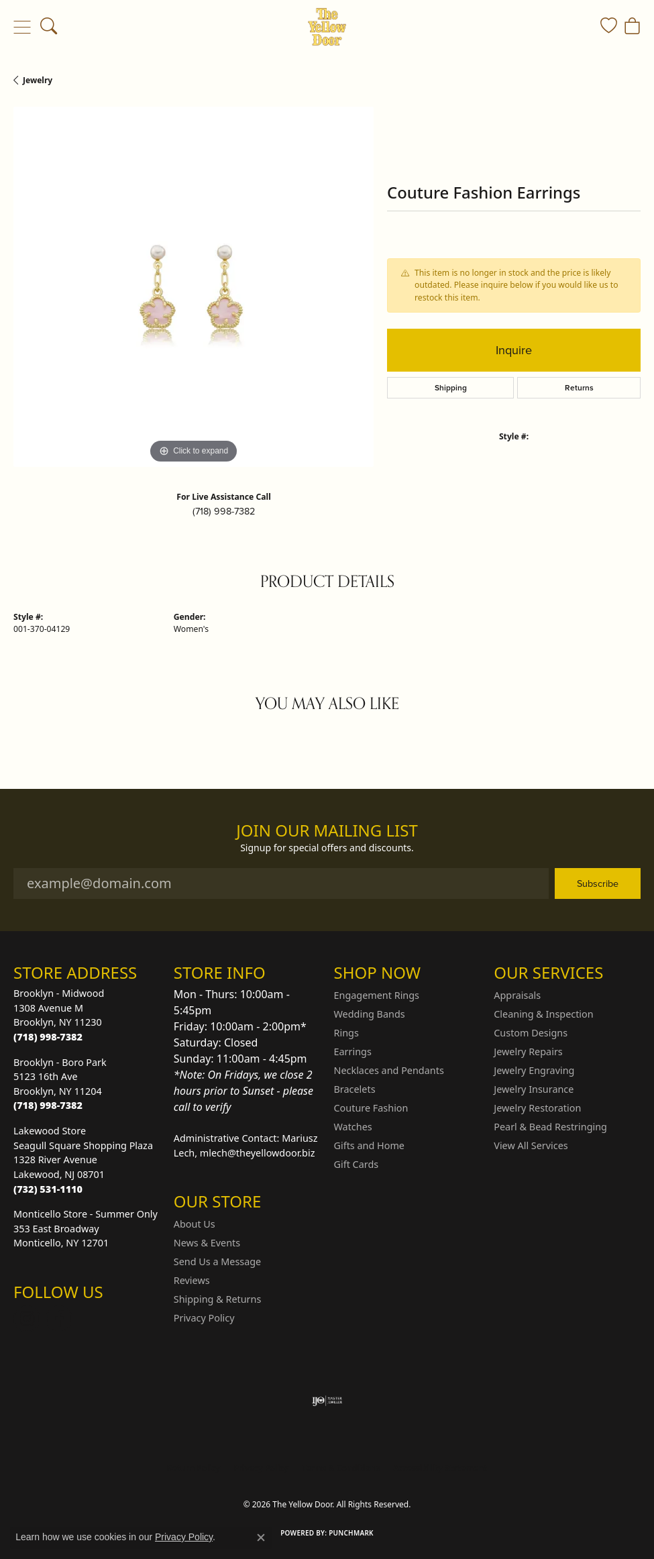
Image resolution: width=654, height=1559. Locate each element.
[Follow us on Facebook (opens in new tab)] (59, 1318)
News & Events (207, 1242)
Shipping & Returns (218, 1299)
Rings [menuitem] (346, 1032)
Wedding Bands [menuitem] (369, 1014)
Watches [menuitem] (353, 1126)
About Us (194, 1224)
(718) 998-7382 (224, 511)
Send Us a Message (217, 1261)
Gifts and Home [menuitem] (369, 1145)
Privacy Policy (204, 1317)
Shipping (451, 387)
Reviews (192, 1280)
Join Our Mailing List (327, 831)
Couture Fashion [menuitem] (371, 1107)
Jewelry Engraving (534, 1070)
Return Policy (194, 1468)
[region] (193, 287)
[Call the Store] (48, 1036)
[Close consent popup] (261, 1538)
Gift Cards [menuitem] (356, 1164)
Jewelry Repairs (528, 1051)
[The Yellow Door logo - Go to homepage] (327, 27)
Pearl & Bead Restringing (550, 1126)
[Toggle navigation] (22, 27)
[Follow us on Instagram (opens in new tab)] (26, 1318)
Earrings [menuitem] (353, 1051)
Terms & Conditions (341, 1468)
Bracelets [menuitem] (355, 1089)
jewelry (37, 80)
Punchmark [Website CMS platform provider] (351, 1533)
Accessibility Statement (440, 1468)
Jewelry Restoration (537, 1107)
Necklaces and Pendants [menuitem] (389, 1070)
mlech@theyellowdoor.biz (257, 1152)
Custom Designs (530, 1032)
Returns (579, 387)
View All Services (531, 1145)
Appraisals (517, 995)
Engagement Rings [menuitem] (377, 995)
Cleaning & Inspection (543, 1014)
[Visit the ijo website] (327, 1401)
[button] (48, 26)
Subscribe (597, 883)
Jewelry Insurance (534, 1089)
